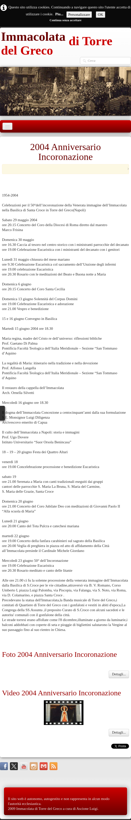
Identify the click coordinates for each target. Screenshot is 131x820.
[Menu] (7, 126)
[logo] (65, 42)
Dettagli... (119, 674)
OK (100, 15)
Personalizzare (79, 15)
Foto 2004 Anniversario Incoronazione (59, 654)
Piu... (59, 14)
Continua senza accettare (65, 20)
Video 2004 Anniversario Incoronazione (61, 693)
